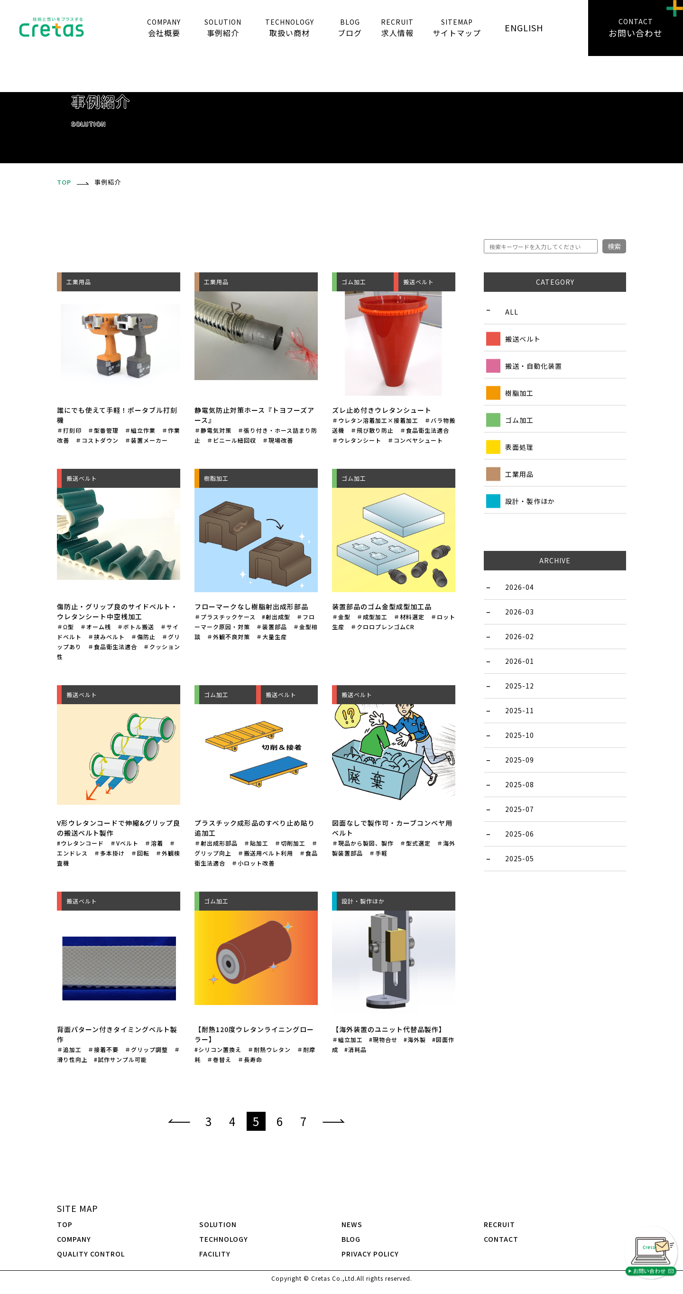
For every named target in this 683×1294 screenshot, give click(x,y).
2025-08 (519, 784)
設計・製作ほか (530, 500)
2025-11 (519, 710)
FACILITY (215, 1253)
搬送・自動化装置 (533, 365)
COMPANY (74, 1239)
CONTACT (501, 1239)
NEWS (352, 1224)
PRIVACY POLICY (370, 1253)
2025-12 (519, 685)
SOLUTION (218, 1224)
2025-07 (519, 809)
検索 (614, 246)
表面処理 (519, 446)
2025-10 (519, 735)
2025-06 (519, 833)
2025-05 (519, 858)
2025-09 (519, 759)
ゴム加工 (519, 419)
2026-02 (519, 636)
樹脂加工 (519, 392)
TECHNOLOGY (223, 1239)
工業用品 (519, 473)
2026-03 (519, 611)
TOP (65, 1224)
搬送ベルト (523, 338)
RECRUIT (499, 1224)
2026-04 (519, 587)
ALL (511, 311)
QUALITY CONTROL (91, 1253)
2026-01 (519, 661)
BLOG (351, 1239)
